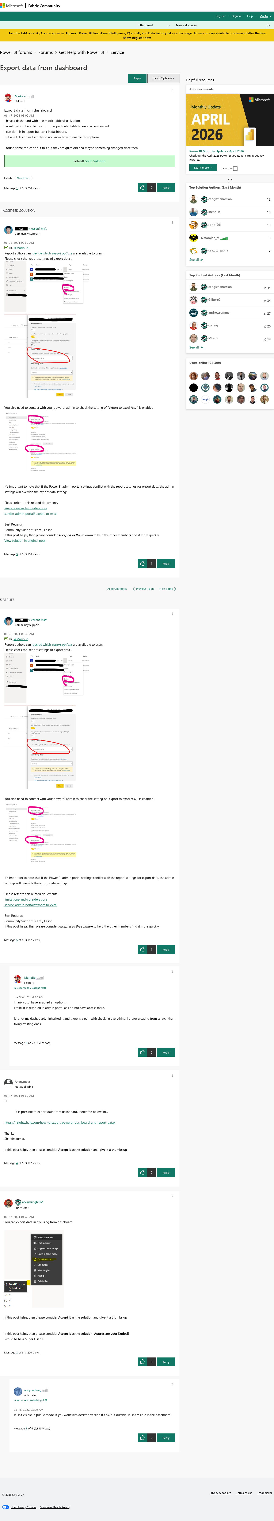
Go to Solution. (95, 161)
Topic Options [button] (162, 78)
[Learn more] (203, 167)
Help (250, 16)
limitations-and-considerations (25, 508)
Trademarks (264, 1492)
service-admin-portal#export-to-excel (30, 513)
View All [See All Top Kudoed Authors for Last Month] (196, 347)
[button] (137, 78)
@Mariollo (21, 248)
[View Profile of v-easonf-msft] (37, 228)
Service (117, 52)
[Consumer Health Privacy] (55, 1507)
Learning (159, 5)
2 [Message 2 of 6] (17, 1352)
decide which (52, 253)
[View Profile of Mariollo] (20, 96)
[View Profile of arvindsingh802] (32, 1202)
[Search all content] (223, 25)
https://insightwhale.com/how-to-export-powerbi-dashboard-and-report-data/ (59, 1122)
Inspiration (88, 5)
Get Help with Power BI (81, 52)
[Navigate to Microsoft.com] (11, 5)
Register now (141, 38)
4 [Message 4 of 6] (17, 1163)
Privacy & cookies (220, 1492)
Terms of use (244, 1492)
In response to (30, 987)
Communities (124, 5)
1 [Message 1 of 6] (17, 188)
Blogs (143, 5)
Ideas (105, 5)
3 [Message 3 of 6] (26, 1428)
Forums (69, 5)
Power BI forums (16, 52)
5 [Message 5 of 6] (17, 554)
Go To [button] (264, 16)
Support (177, 5)
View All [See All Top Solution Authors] (196, 259)
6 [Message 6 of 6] (26, 1043)
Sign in (236, 16)
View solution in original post (24, 540)
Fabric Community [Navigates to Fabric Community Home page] (44, 5)
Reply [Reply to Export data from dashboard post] (166, 187)
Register (221, 16)
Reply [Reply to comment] (166, 563)
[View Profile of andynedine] (31, 1390)
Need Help (23, 178)
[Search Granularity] (154, 25)
